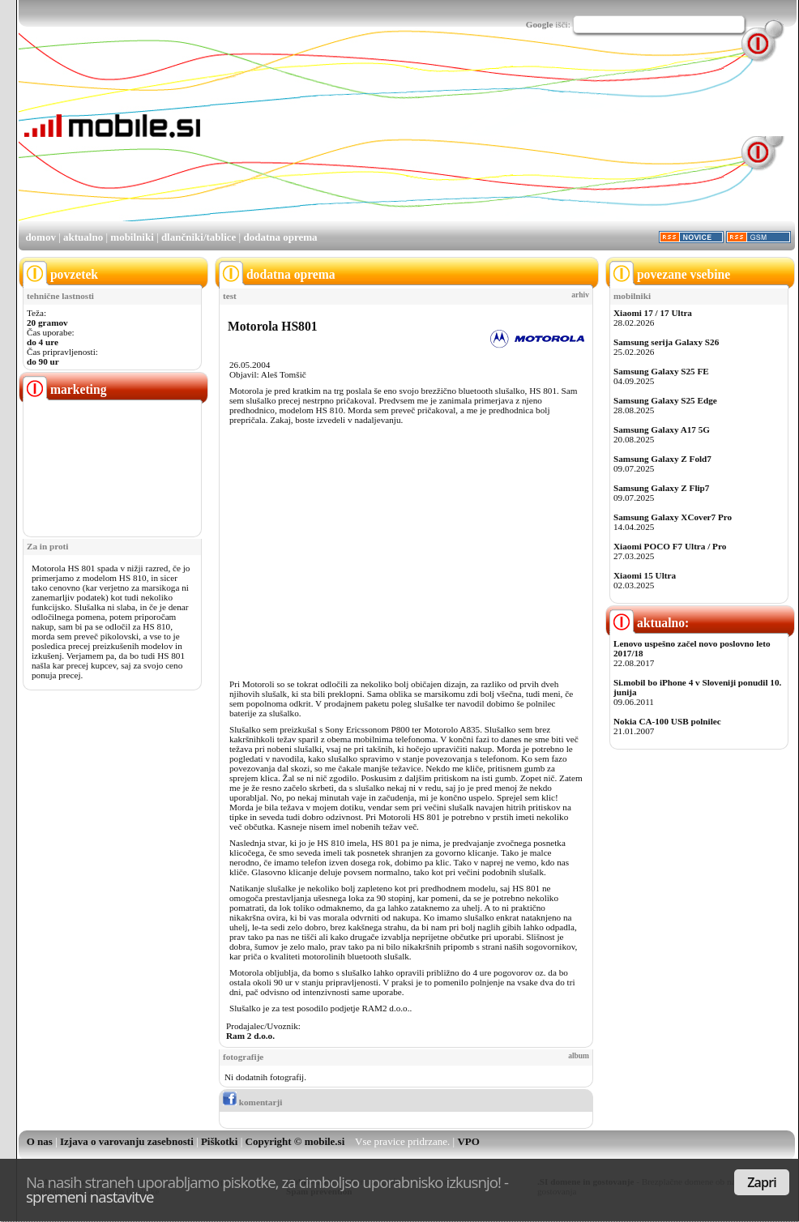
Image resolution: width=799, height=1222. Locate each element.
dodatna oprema (280, 237)
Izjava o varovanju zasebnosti (127, 1141)
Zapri (761, 1182)
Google (539, 24)
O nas (40, 1141)
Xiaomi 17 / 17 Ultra (652, 313)
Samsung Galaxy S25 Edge (665, 400)
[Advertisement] (286, 139)
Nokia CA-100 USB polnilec (667, 721)
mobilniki (131, 237)
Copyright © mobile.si (295, 1141)
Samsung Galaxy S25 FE (661, 371)
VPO (468, 1141)
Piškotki (219, 1141)
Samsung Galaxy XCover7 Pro (672, 517)
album (578, 1056)
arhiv (580, 295)
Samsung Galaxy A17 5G (661, 429)
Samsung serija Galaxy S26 (666, 342)
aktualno (83, 237)
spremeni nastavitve (90, 1196)
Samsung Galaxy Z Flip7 (661, 488)
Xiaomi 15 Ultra (644, 575)
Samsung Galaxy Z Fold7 (662, 459)
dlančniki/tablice (198, 237)
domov (40, 237)
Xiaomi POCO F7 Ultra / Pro (669, 546)
